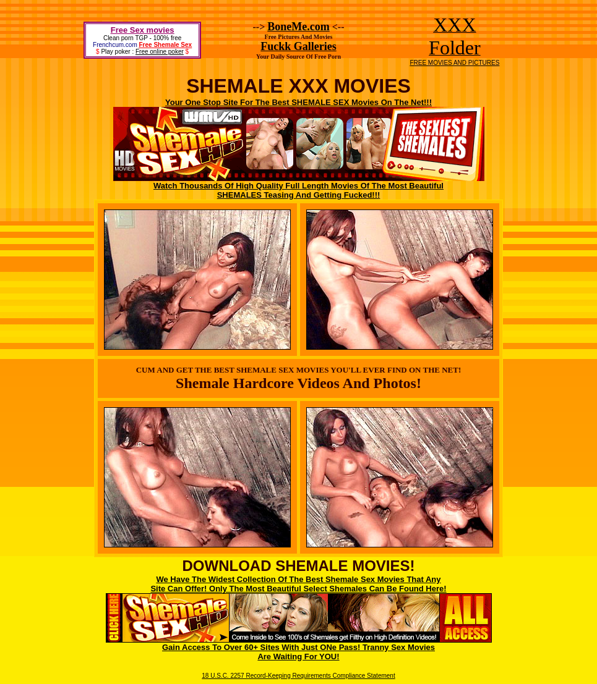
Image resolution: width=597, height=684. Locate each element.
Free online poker (159, 51)
